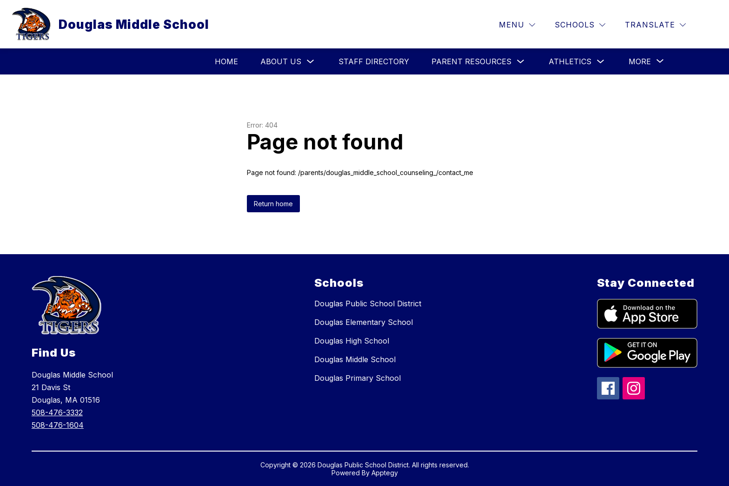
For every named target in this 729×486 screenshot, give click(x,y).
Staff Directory (373, 61)
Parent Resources (471, 61)
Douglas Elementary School (363, 322)
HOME (226, 61)
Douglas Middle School (355, 359)
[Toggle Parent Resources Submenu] (520, 61)
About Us (280, 61)
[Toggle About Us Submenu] (310, 61)
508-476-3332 (57, 412)
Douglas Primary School (357, 378)
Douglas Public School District (367, 303)
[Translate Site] (655, 25)
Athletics (570, 61)
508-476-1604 (58, 425)
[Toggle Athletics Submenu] (600, 61)
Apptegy (384, 473)
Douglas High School (351, 340)
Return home (273, 204)
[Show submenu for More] (640, 61)
